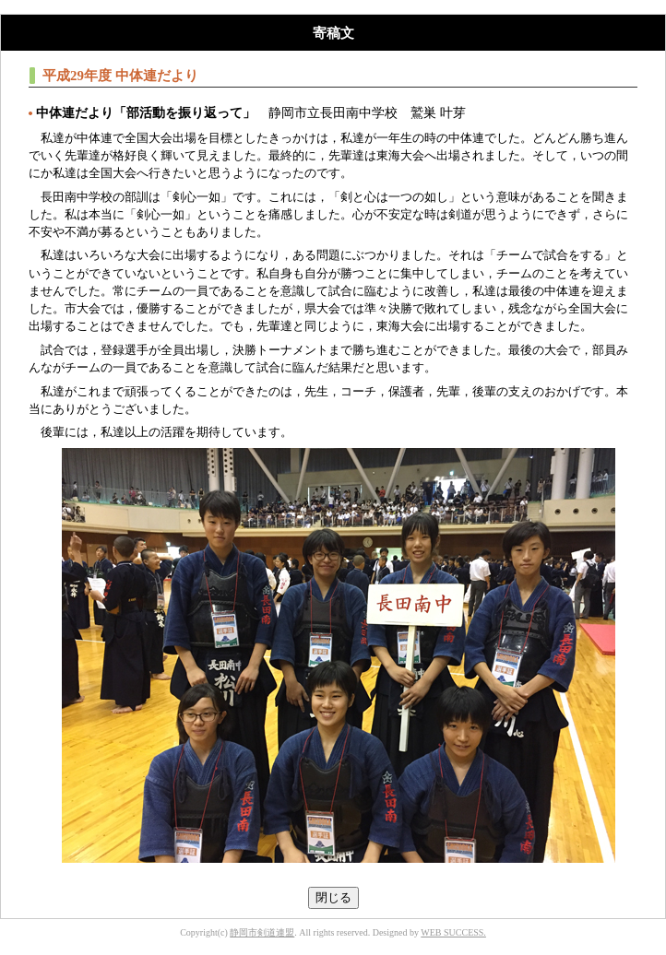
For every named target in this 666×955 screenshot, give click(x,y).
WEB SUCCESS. (453, 932)
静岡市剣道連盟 (262, 932)
